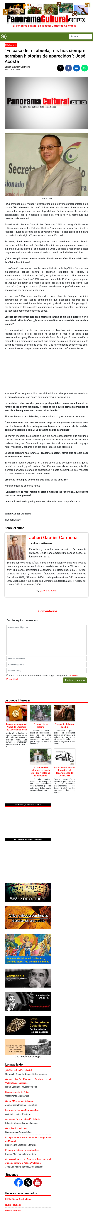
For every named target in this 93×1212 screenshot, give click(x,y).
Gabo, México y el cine (16, 1128)
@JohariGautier (48, 590)
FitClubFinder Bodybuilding (18, 1199)
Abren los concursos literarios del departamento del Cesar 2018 (64, 771)
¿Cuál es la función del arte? (18, 1070)
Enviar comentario (75, 680)
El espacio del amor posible (64, 725)
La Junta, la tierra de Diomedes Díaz (22, 1110)
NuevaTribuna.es (13, 1205)
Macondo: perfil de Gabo (17, 1092)
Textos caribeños (40, 543)
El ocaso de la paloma (41, 725)
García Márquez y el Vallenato (19, 1101)
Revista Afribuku (13, 1210)
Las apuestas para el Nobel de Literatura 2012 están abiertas (16, 727)
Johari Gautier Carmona (17, 66)
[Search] (80, 36)
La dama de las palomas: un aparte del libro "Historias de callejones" (40, 771)
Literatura (11, 45)
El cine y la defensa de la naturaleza (22, 1150)
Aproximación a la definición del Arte (22, 1119)
